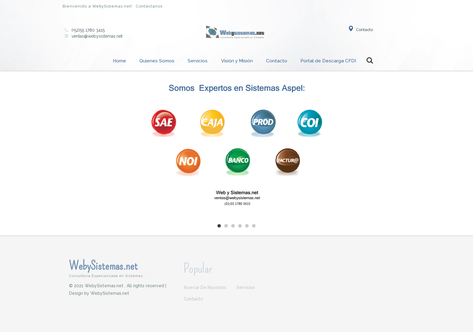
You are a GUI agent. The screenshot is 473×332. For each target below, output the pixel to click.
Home (119, 61)
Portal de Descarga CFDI (328, 61)
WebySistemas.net (122, 270)
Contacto (360, 29)
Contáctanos (147, 6)
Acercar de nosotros (205, 289)
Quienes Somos (156, 61)
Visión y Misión (237, 61)
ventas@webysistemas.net (96, 36)
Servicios (198, 61)
